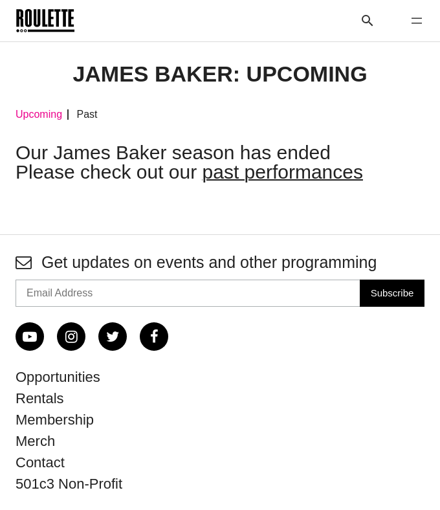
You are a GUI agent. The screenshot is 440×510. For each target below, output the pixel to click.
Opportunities (58, 377)
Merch (35, 441)
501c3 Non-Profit (69, 484)
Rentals (40, 398)
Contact (40, 462)
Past (86, 114)
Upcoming (39, 114)
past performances (283, 172)
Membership (55, 420)
